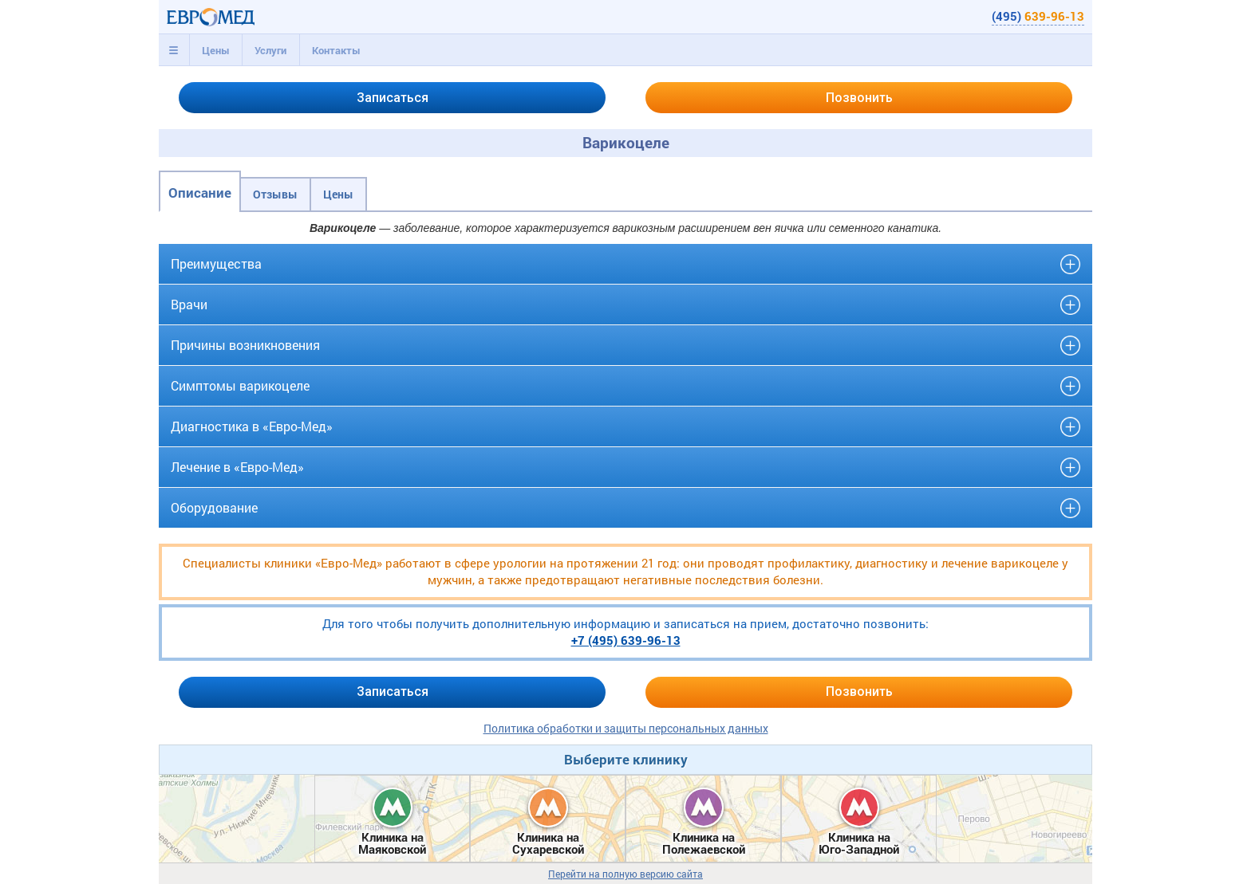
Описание (199, 192)
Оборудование (214, 507)
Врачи (189, 304)
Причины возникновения (245, 344)
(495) (1038, 16)
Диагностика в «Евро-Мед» (252, 426)
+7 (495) (626, 640)
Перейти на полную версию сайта (625, 874)
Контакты (336, 50)
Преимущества (216, 263)
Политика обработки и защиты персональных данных (625, 728)
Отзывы (275, 194)
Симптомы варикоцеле (240, 385)
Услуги (270, 50)
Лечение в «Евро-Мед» (237, 466)
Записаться (392, 97)
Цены (216, 50)
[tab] (174, 50)
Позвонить (859, 97)
